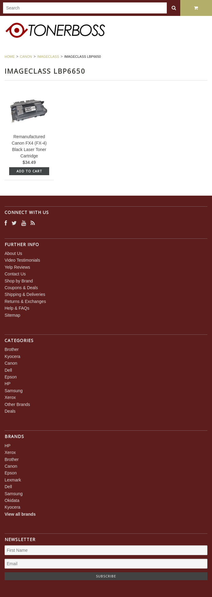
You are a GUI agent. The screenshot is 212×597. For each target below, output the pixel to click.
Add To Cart (29, 171)
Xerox (10, 397)
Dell (8, 370)
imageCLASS (48, 56)
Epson (11, 376)
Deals (10, 411)
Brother (12, 349)
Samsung (14, 390)
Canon (26, 56)
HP (7, 383)
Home (10, 56)
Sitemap (12, 315)
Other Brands (17, 404)
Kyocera (12, 356)
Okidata (12, 500)
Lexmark (13, 479)
